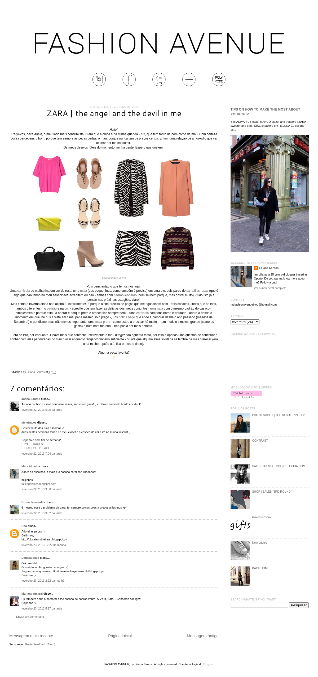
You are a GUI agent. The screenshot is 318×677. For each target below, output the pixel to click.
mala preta (102, 322)
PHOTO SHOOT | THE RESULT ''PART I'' (278, 415)
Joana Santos (30, 398)
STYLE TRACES (32, 444)
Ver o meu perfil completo (270, 288)
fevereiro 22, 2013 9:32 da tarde (41, 513)
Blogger (208, 664)
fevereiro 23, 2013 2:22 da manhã (42, 580)
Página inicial (120, 635)
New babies (259, 542)
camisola (23, 291)
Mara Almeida (30, 466)
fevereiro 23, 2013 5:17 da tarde (41, 608)
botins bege (127, 317)
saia (160, 308)
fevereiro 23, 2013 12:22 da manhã (43, 545)
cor (67, 308)
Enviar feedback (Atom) (40, 644)
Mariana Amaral (32, 593)
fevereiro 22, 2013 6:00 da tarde (41, 409)
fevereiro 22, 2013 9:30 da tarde (41, 489)
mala (83, 291)
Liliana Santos (36, 372)
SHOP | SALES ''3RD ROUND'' (272, 491)
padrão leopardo (125, 295)
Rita (24, 525)
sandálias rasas (198, 291)
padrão (52, 308)
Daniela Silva (30, 557)
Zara (142, 134)
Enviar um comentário (30, 616)
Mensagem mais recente (31, 635)
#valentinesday (261, 517)
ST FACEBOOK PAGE (35, 448)
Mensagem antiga (203, 635)
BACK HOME (260, 568)
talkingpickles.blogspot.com (38, 483)
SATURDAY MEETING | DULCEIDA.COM (278, 466)
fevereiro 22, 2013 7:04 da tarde (41, 453)
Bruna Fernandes (33, 502)
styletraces (28, 422)
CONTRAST (260, 440)
